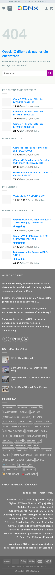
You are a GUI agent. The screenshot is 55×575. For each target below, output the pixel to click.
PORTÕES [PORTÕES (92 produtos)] (46, 450)
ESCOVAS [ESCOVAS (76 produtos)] (7, 441)
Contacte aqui (43, 312)
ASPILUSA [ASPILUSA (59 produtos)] (35, 412)
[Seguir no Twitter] (15, 339)
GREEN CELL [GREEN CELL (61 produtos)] (29, 441)
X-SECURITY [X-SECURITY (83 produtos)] (8, 460)
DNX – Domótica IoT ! (23, 357)
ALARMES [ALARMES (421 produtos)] (24, 412)
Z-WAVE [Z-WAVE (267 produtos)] (20, 460)
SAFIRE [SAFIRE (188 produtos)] (6, 455)
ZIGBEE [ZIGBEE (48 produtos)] (30, 460)
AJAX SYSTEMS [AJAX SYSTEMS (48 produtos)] (10, 412)
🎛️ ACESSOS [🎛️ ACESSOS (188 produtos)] (29, 469)
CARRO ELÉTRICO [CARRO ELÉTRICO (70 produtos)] (43, 421)
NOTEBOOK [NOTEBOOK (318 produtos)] (8, 450)
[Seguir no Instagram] (10, 339)
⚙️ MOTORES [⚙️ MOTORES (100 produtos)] (9, 464)
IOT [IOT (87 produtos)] (29, 445)
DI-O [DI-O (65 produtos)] (5, 436)
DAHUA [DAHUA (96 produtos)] (44, 431)
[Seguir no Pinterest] (26, 339)
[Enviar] (50, 73)
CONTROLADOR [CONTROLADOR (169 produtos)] (41, 426)
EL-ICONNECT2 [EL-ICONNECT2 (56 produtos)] (17, 436)
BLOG (43, 566)
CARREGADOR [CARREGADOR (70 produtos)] (25, 421)
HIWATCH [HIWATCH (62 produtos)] (20, 445)
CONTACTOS (14, 566)
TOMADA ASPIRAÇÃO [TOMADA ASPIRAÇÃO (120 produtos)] (22, 455)
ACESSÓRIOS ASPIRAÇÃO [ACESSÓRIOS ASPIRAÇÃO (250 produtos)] (30, 407)
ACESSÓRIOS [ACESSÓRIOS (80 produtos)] (9, 407)
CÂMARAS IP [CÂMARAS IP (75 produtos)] (32, 431)
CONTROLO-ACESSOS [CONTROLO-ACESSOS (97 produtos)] (13, 431)
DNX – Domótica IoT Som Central (29, 387)
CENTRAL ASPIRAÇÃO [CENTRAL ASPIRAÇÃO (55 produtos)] (21, 426)
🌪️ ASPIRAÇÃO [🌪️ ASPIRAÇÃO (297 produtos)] (25, 464)
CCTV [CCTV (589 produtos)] (5, 426)
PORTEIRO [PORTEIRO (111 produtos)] (22, 450)
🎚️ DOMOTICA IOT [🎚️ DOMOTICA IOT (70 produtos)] (12, 469)
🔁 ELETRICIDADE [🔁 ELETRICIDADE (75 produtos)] (11, 474)
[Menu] (9, 8)
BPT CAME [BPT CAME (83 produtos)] (37, 417)
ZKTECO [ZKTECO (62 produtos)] (40, 460)
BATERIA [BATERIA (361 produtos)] (26, 417)
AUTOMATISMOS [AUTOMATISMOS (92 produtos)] (11, 417)
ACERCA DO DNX (31, 566)
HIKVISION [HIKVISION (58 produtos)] (8, 445)
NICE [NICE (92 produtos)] (36, 445)
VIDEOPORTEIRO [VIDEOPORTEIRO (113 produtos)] (43, 455)
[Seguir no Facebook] (4, 339)
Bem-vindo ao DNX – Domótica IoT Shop (30, 369)
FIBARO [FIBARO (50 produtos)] (18, 441)
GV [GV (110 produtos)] (39, 441)
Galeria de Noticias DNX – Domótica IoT (30, 378)
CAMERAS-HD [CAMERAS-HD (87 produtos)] (9, 421)
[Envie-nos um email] (20, 339)
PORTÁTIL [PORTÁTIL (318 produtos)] (34, 450)
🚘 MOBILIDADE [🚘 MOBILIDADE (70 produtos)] (29, 474)
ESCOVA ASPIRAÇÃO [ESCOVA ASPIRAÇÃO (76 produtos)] (36, 436)
